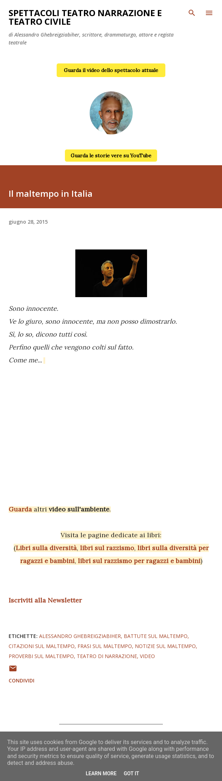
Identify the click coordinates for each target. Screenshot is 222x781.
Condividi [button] (21, 680)
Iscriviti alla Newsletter (45, 600)
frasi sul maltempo (104, 646)
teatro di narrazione (107, 656)
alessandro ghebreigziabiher (80, 636)
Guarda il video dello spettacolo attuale (111, 70)
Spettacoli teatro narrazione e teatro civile (85, 17)
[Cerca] (192, 13)
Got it (131, 773)
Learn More (101, 773)
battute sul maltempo (156, 636)
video (147, 656)
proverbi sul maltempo (41, 656)
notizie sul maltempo (165, 646)
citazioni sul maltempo (42, 646)
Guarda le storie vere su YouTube (111, 155)
